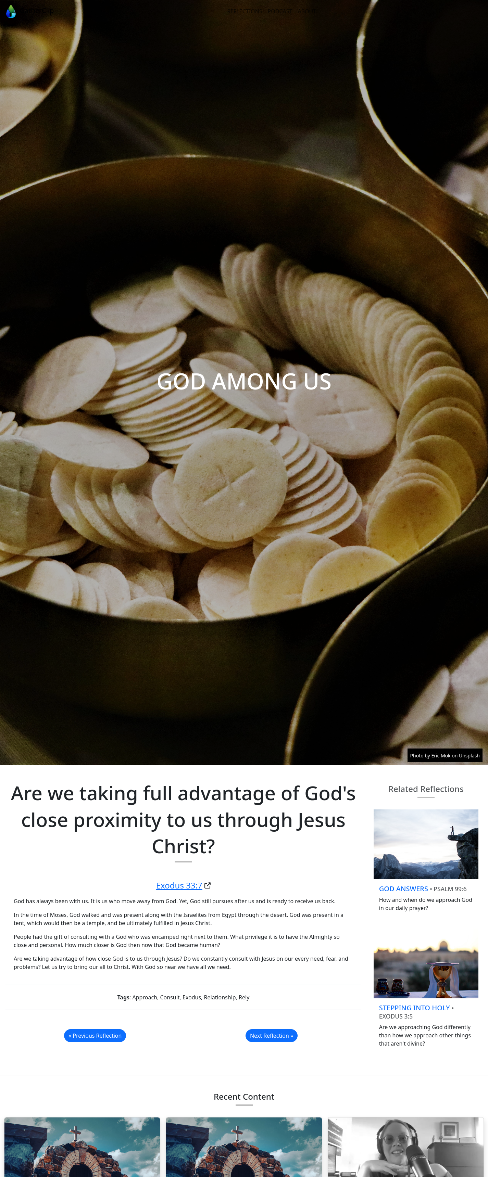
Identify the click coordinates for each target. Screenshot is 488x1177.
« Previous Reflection (95, 1035)
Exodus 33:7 (179, 885)
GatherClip (29, 11)
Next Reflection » (271, 1035)
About (307, 11)
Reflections (244, 11)
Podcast (280, 11)
